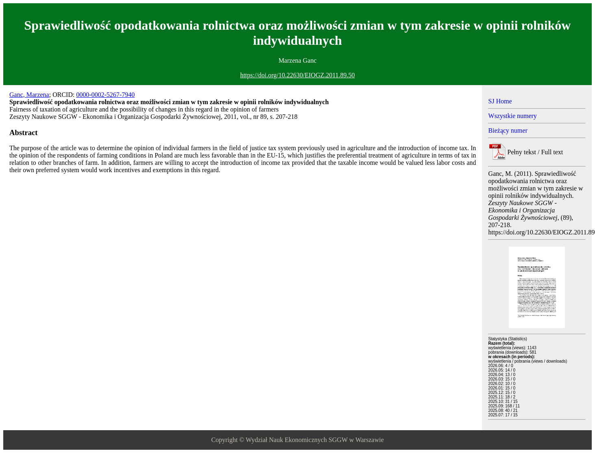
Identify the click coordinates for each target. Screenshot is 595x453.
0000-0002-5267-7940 (105, 94)
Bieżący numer (507, 130)
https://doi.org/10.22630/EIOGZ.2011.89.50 (297, 75)
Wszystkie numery (512, 115)
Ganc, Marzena (29, 94)
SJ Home (500, 101)
